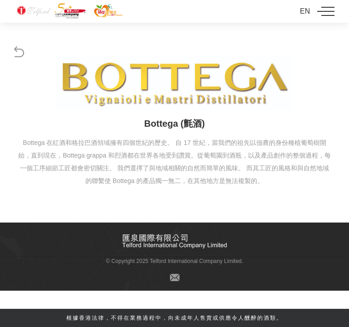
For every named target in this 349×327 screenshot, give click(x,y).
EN (305, 11)
